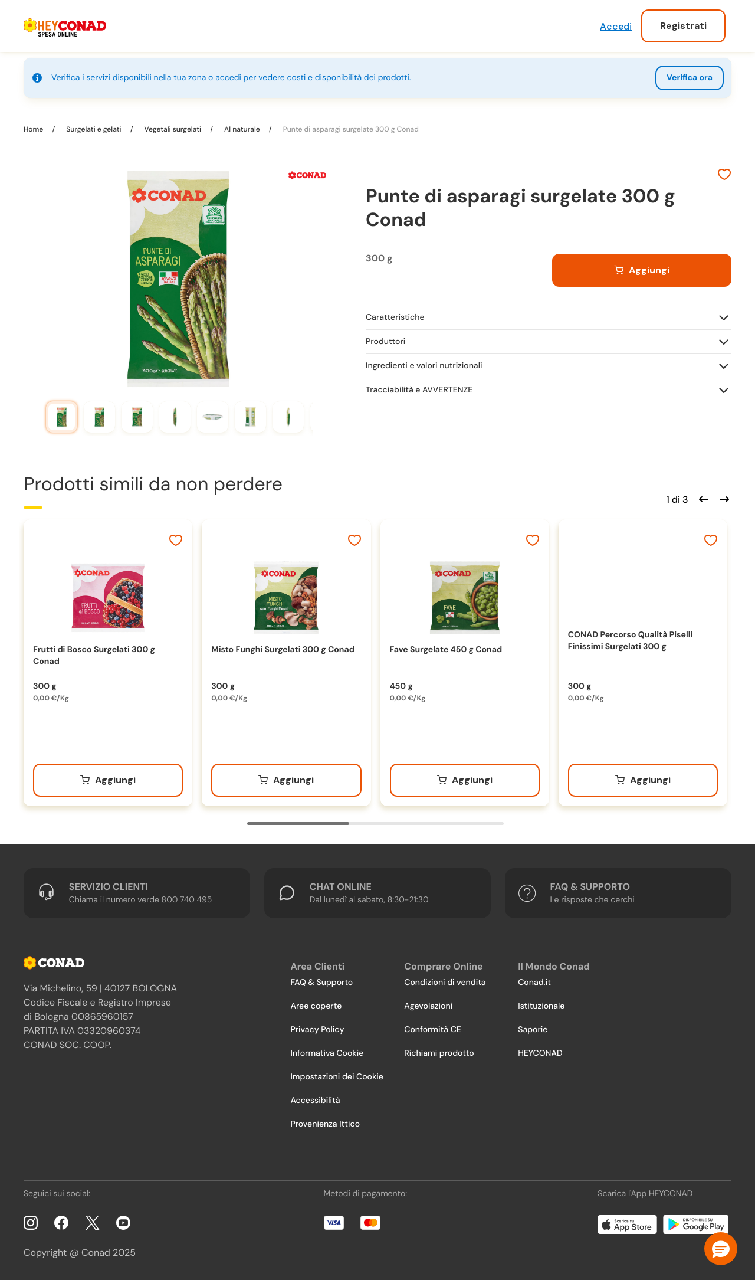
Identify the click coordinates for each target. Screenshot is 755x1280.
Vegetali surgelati (172, 129)
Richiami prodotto (439, 1053)
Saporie (532, 1029)
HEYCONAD (540, 1053)
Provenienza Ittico (325, 1124)
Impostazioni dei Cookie (336, 1077)
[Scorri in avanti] (723, 498)
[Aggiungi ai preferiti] (724, 175)
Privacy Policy (317, 1029)
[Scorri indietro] (702, 498)
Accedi (616, 26)
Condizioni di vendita (444, 982)
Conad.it (534, 982)
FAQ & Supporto (321, 982)
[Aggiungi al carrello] (641, 270)
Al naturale (242, 129)
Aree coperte (316, 1006)
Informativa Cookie (326, 1053)
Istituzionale (541, 1006)
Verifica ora (690, 78)
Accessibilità (315, 1100)
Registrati (683, 25)
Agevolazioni (428, 1006)
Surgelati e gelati (93, 129)
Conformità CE (432, 1029)
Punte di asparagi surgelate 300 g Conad (350, 129)
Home (34, 129)
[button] (720, 1248)
